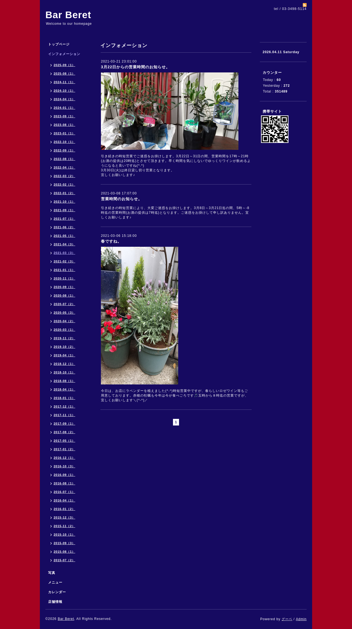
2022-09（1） (64, 150)
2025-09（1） (64, 65)
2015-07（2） (64, 560)
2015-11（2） (64, 526)
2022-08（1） (64, 159)
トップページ (59, 44)
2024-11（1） (64, 82)
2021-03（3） (64, 252)
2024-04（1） (64, 99)
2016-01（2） (64, 509)
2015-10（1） (64, 534)
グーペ (287, 619)
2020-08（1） (64, 295)
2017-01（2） (64, 449)
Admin (301, 619)
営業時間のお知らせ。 (121, 199)
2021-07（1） (64, 218)
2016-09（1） (64, 474)
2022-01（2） (64, 193)
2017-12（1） (64, 406)
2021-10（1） (64, 201)
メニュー (55, 582)
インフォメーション (64, 54)
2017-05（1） (64, 440)
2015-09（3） (64, 543)
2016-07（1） (64, 492)
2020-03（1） (64, 329)
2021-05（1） (64, 235)
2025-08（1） (64, 73)
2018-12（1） (64, 363)
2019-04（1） (64, 355)
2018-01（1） (64, 398)
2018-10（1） (64, 372)
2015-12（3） (64, 517)
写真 (51, 573)
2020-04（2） (64, 321)
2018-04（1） (64, 389)
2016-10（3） (64, 466)
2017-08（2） (64, 432)
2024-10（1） (64, 90)
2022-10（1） (64, 141)
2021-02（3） (64, 261)
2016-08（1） (64, 483)
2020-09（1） (64, 287)
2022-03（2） (64, 176)
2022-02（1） (64, 184)
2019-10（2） (64, 346)
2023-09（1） (64, 116)
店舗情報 (55, 602)
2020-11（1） (64, 278)
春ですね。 (111, 241)
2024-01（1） (64, 107)
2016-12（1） (64, 457)
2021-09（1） (64, 210)
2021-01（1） (64, 270)
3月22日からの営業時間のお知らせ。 (135, 67)
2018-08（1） (64, 381)
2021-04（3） (64, 244)
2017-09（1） (64, 423)
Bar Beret (68, 14)
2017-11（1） (64, 415)
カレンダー (57, 592)
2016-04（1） (64, 500)
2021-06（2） (64, 227)
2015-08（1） (64, 551)
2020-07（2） (64, 304)
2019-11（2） (64, 338)
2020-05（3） (64, 312)
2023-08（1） (64, 124)
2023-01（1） (64, 133)
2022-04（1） (64, 167)
